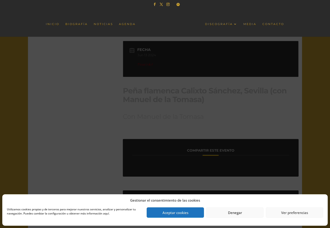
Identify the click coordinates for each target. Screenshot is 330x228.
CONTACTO (273, 23)
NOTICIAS (103, 23)
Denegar (235, 212)
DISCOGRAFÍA (218, 23)
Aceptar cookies (175, 212)
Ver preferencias (294, 212)
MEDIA (249, 23)
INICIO (53, 23)
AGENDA (127, 23)
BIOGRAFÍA (77, 23)
